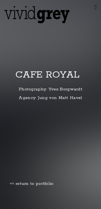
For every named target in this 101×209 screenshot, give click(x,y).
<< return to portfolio (32, 184)
